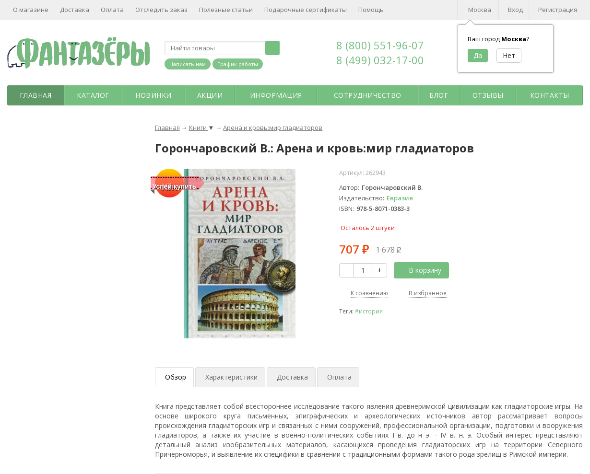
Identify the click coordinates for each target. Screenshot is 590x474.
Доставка (74, 9)
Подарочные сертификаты (305, 9)
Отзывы (488, 95)
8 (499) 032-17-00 (380, 60)
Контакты (549, 95)
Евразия (400, 198)
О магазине (30, 9)
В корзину (419, 270)
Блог (438, 95)
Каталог (93, 95)
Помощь (371, 9)
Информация (276, 95)
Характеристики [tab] (231, 377)
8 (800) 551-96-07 (380, 45)
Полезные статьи (226, 9)
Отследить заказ (161, 9)
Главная (36, 95)
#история (369, 311)
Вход (515, 9)
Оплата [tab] (339, 377)
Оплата (112, 9)
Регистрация (557, 9)
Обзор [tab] (175, 377)
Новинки (153, 95)
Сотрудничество (367, 95)
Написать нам (187, 64)
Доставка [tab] (292, 377)
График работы (237, 64)
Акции (210, 95)
